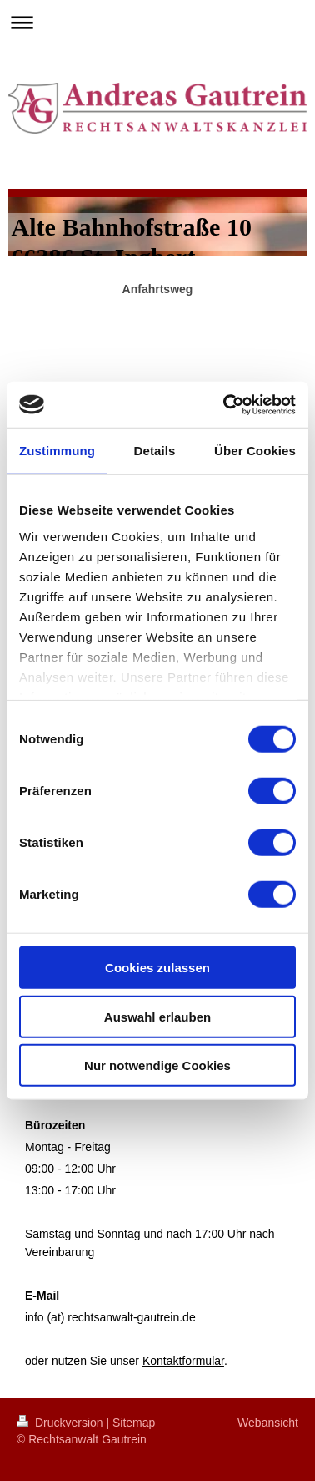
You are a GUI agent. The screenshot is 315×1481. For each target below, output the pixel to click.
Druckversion (61, 1422)
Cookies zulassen (157, 968)
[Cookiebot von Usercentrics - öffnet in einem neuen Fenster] (225, 404)
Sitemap (133, 1422)
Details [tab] (155, 451)
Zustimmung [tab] (57, 451)
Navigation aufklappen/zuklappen (157, 22)
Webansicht (268, 1422)
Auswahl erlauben (157, 1016)
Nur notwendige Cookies (157, 1065)
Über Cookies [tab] (255, 451)
